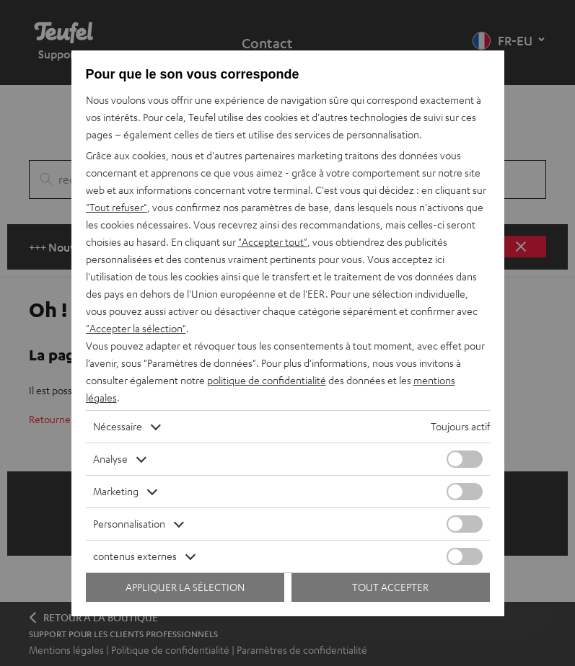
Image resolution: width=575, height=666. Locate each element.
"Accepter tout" (272, 242)
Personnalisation (129, 524)
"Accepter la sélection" (136, 328)
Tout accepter (390, 587)
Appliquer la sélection (185, 587)
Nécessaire (117, 426)
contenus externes (135, 556)
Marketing (116, 491)
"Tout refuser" (116, 207)
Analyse (110, 459)
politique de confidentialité (266, 380)
